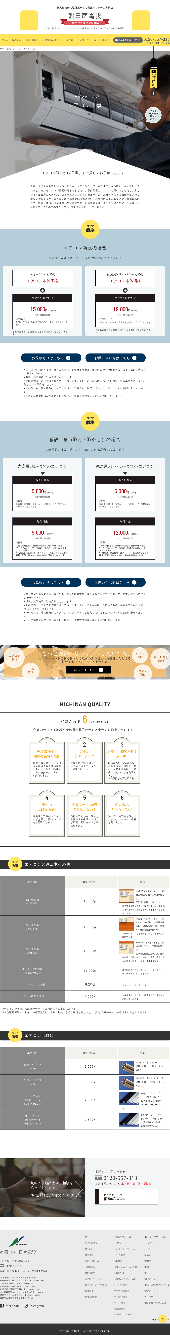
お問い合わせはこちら (112, 358)
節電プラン (120, 1273)
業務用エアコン (152, 1291)
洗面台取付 (120, 1309)
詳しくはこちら (85, 669)
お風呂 (148, 1255)
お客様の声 (90, 1273)
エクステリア (151, 1279)
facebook (9, 1306)
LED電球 (119, 1261)
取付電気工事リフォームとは (58, 40)
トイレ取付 (120, 1303)
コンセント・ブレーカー (126, 1249)
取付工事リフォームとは (96, 1285)
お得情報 (89, 1255)
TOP (86, 1237)
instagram (34, 1306)
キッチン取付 (121, 1297)
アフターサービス (86, 40)
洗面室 (148, 1261)
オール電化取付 (122, 1291)
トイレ (148, 1249)
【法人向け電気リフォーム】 (157, 1285)
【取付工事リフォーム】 (125, 1279)
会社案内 (104, 40)
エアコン (119, 1243)
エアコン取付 (121, 1285)
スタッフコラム (92, 1261)
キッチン (149, 1243)
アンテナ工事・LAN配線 (126, 1267)
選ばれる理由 (91, 1243)
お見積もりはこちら (48, 358)
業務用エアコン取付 (124, 1314)
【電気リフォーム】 (123, 1237)
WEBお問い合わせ (129, 40)
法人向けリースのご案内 (156, 1303)
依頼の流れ (33, 40)
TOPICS (88, 1249)
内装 (147, 1267)
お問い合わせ (91, 1297)
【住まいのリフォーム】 (155, 1237)
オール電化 (120, 1255)
